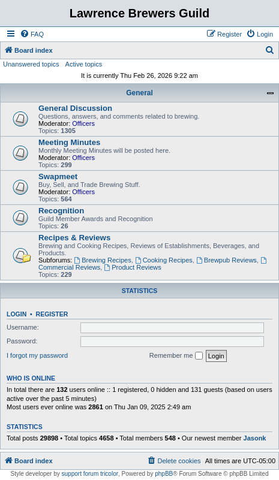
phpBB (164, 473)
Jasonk (255, 438)
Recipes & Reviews (74, 237)
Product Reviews (132, 267)
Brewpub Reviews (226, 260)
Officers (83, 123)
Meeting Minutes (69, 142)
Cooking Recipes (164, 260)
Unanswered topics (31, 64)
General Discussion (75, 108)
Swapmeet (57, 176)
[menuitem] (32, 34)
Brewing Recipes (102, 260)
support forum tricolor (90, 473)
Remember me (176, 356)
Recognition (61, 210)
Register (52, 314)
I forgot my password (37, 355)
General (139, 93)
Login (16, 314)
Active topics (84, 64)
